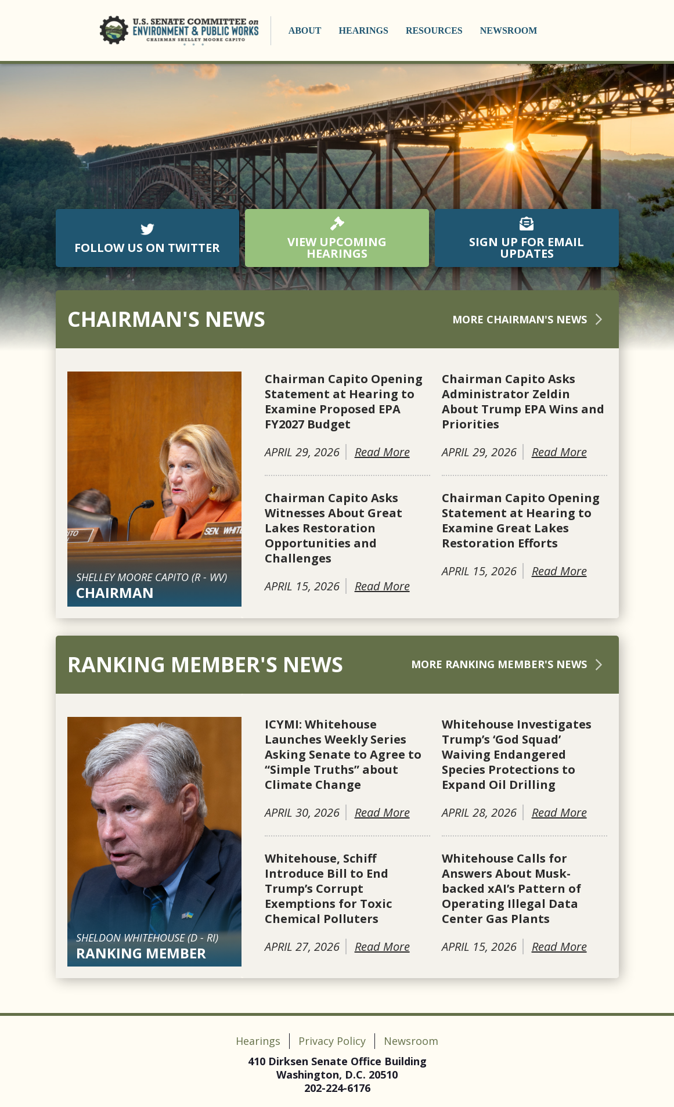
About (305, 30)
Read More (382, 452)
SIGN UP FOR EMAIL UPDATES (526, 239)
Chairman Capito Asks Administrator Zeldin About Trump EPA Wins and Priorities (523, 402)
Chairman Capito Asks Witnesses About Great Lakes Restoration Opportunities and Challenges (333, 528)
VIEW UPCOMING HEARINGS (337, 239)
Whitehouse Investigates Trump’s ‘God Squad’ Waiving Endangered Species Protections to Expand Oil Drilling (517, 754)
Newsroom (509, 30)
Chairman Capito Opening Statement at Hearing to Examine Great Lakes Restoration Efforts (521, 521)
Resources (434, 30)
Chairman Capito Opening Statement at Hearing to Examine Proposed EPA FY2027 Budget (344, 402)
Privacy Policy (332, 1041)
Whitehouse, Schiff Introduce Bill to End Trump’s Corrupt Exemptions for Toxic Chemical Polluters (328, 888)
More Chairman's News (529, 319)
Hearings (363, 30)
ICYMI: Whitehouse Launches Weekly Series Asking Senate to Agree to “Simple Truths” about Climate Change (343, 754)
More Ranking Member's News (509, 664)
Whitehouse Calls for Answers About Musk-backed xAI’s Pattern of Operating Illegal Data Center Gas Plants (511, 888)
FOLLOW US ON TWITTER (147, 238)
